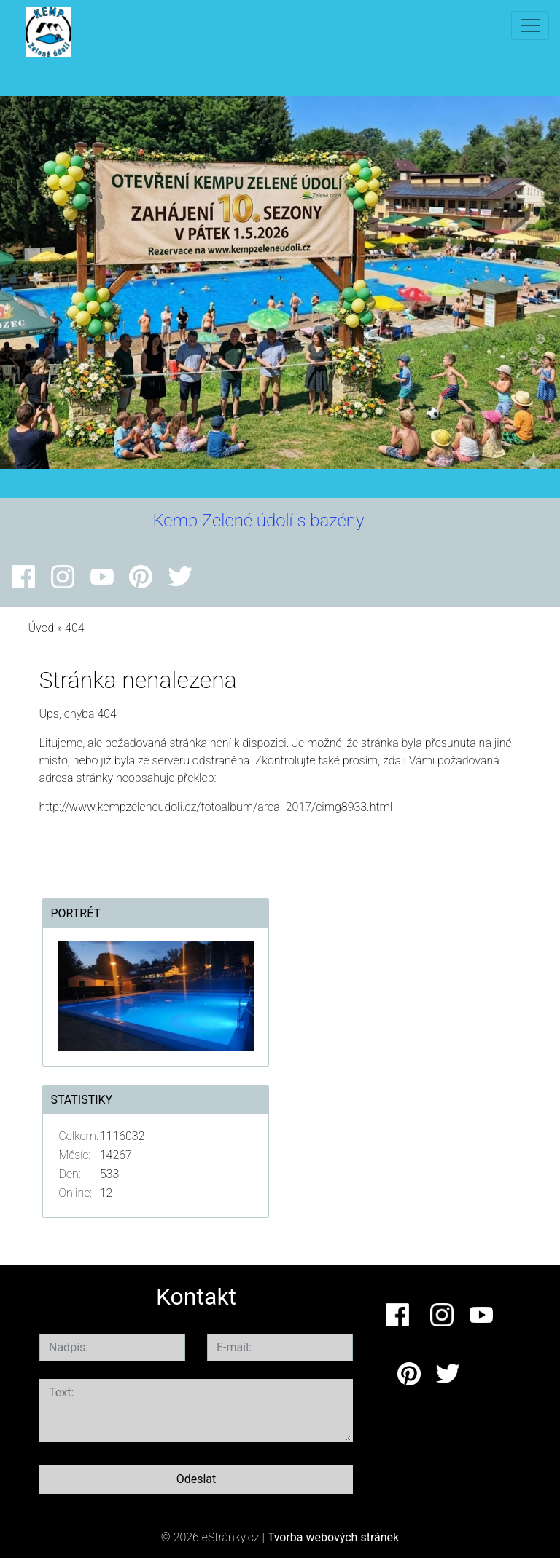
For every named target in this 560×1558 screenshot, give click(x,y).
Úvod (41, 628)
